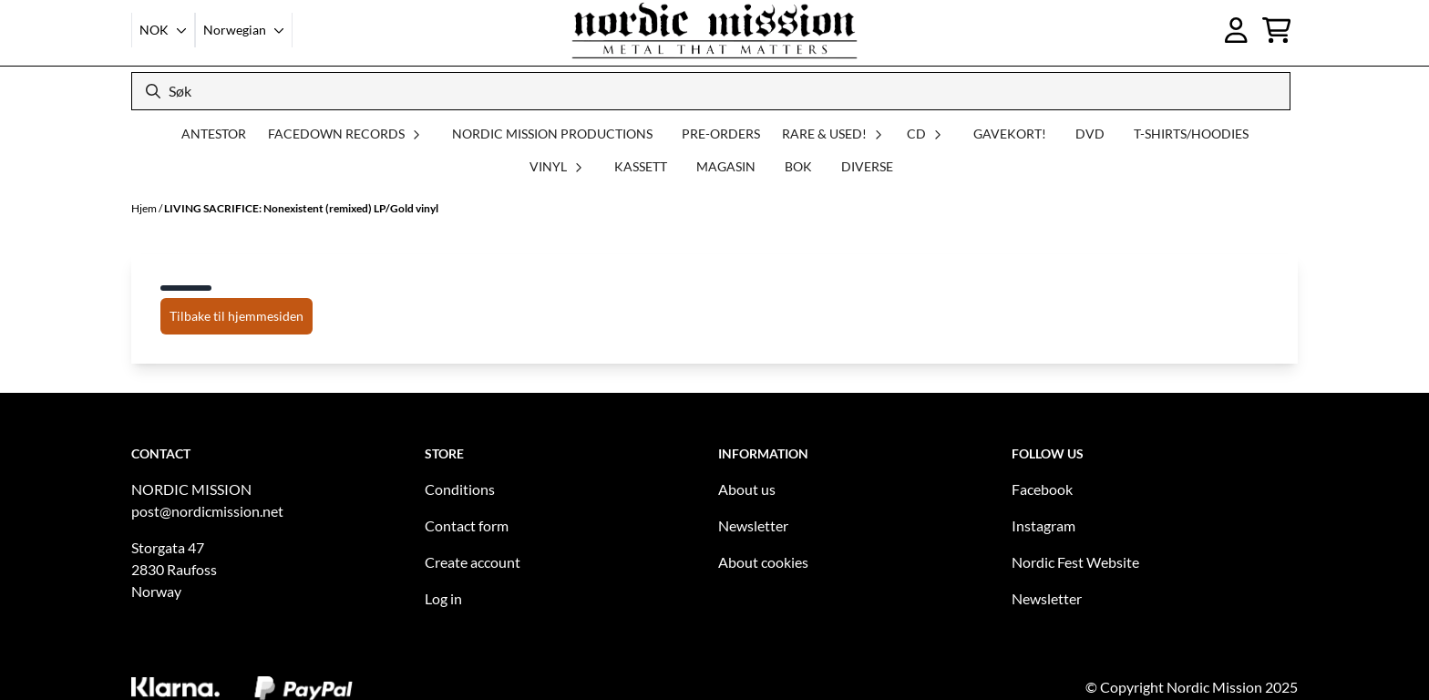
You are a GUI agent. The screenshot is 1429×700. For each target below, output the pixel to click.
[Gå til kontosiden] (1236, 30)
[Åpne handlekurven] (1277, 30)
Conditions (460, 489)
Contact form (467, 525)
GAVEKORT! (1009, 133)
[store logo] (714, 30)
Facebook (1042, 489)
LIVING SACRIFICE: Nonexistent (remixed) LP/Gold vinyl (301, 208)
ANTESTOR (213, 133)
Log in (443, 598)
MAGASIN (726, 166)
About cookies (763, 562)
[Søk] (710, 91)
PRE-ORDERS (721, 133)
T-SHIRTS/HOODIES (1191, 133)
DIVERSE (867, 166)
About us (747, 489)
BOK (798, 166)
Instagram (1043, 525)
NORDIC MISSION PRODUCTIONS (552, 133)
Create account (472, 562)
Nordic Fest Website (1075, 562)
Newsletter (753, 525)
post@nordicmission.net (207, 511)
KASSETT (640, 166)
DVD (1090, 133)
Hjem (145, 208)
